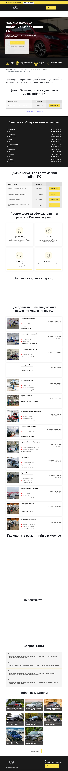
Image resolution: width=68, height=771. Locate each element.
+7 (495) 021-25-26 (56, 161)
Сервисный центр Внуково (29, 488)
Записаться (54, 105)
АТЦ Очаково (10, 151)
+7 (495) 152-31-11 (56, 151)
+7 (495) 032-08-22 (55, 132)
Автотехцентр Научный (28, 426)
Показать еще (34, 751)
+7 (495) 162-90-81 (56, 134)
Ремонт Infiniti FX (20, 69)
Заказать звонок (52, 766)
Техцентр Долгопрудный (29, 334)
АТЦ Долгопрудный (11, 131)
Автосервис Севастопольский (31, 411)
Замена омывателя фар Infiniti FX (17, 194)
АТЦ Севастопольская (12, 144)
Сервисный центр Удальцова (30, 442)
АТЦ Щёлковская (11, 134)
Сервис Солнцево (26, 473)
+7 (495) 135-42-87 (55, 159)
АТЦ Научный (10, 146)
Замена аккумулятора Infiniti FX (17, 188)
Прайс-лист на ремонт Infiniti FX (34, 111)
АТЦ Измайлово (10, 161)
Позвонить (51, 8)
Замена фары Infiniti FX (14, 199)
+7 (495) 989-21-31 (56, 139)
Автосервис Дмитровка (28, 318)
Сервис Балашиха (26, 396)
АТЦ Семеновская (11, 136)
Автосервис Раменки (27, 503)
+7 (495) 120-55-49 (55, 157)
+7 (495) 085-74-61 (55, 136)
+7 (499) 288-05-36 (55, 146)
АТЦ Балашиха (10, 141)
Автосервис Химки (27, 380)
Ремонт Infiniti (10, 69)
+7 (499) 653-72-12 (56, 144)
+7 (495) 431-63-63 (55, 142)
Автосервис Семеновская (29, 365)
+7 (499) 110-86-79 (56, 149)
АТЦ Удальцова (11, 149)
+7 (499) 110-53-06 (55, 129)
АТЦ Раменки (10, 159)
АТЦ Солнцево (10, 154)
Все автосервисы (17, 43)
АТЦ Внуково (10, 156)
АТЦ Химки (9, 139)
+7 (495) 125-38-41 (56, 154)
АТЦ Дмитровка (11, 129)
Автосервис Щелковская (29, 349)
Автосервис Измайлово (28, 519)
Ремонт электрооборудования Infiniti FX (37, 69)
